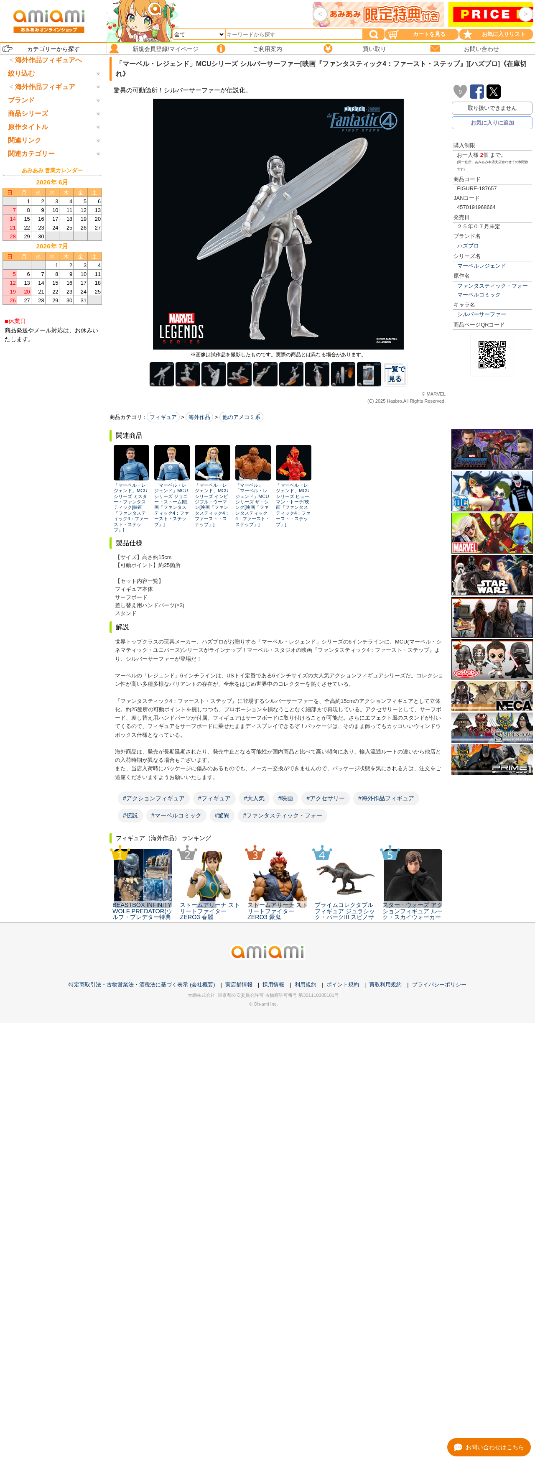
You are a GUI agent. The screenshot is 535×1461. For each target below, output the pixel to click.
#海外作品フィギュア (386, 798)
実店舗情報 (238, 1423)
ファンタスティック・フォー (492, 286)
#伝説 (130, 815)
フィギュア (163, 417)
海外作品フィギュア (45, 121)
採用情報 (273, 1423)
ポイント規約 (342, 1423)
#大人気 (254, 798)
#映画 (285, 798)
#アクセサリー (325, 798)
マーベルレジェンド (481, 266)
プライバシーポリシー (439, 1423)
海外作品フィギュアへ (48, 60)
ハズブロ (468, 246)
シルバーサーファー (481, 314)
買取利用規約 (385, 1423)
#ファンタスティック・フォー (282, 815)
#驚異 (222, 815)
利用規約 (305, 1423)
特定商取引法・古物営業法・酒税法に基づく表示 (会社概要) (142, 1423)
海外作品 (199, 417)
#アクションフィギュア (154, 798)
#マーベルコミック (176, 815)
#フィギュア (214, 798)
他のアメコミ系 (241, 417)
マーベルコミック (479, 294)
